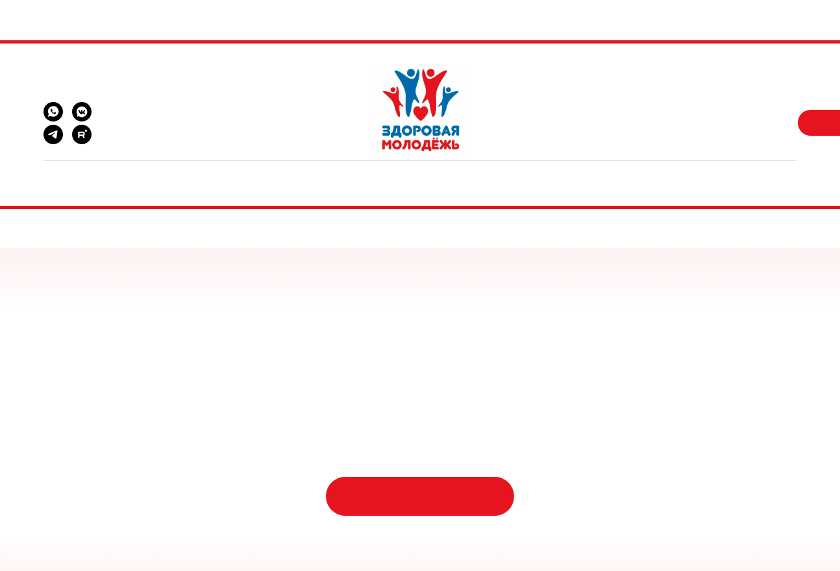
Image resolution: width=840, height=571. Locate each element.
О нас (483, 174)
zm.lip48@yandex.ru (82, 84)
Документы (416, 174)
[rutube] (82, 140)
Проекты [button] (271, 174)
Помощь (204, 174)
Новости (340, 174)
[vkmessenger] (82, 117)
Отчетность (626, 174)
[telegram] (53, 140)
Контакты (546, 174)
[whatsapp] (53, 117)
